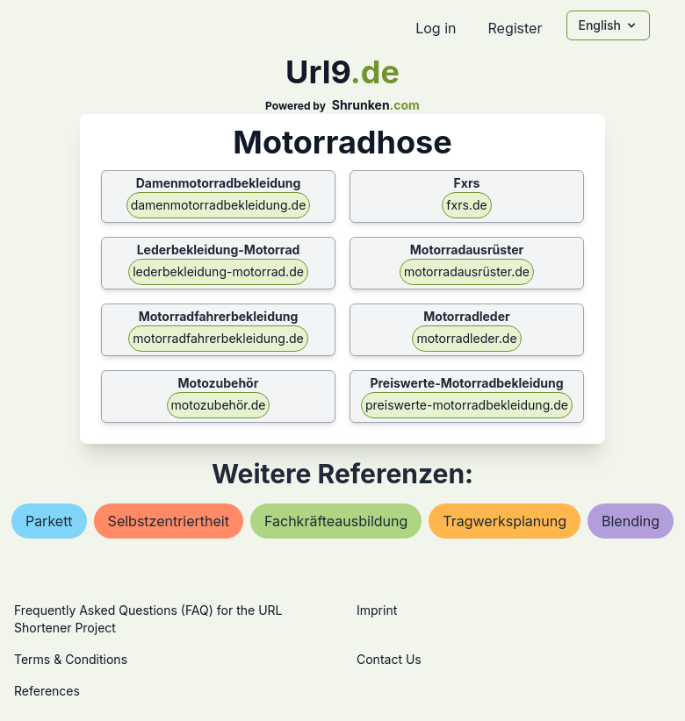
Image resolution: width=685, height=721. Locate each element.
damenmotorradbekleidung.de (218, 204)
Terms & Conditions (70, 659)
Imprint (377, 610)
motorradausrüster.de (467, 271)
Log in (435, 28)
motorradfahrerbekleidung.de (218, 338)
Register (514, 28)
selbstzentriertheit (168, 521)
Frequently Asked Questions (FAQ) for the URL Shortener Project (148, 619)
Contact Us (389, 659)
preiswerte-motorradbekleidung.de (466, 404)
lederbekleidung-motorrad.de (218, 271)
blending (631, 521)
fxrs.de (466, 204)
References (47, 690)
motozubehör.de (218, 404)
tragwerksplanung (504, 521)
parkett (49, 521)
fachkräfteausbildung (335, 521)
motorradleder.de (466, 338)
